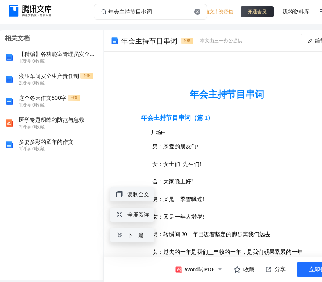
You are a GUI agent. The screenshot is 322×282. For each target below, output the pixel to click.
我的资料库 (295, 11)
